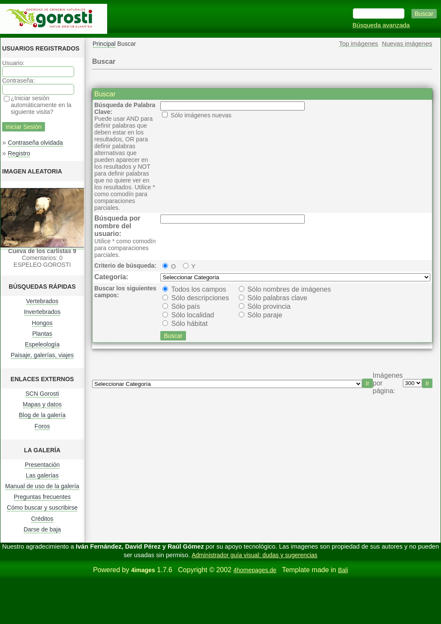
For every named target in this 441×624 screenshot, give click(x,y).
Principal (104, 43)
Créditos (42, 518)
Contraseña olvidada (35, 142)
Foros (42, 426)
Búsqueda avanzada (381, 25)
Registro (19, 153)
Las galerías (42, 475)
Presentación (42, 464)
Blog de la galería (42, 415)
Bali (343, 570)
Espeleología (42, 344)
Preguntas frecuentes (42, 496)
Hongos (42, 322)
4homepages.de (254, 570)
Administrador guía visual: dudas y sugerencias (254, 555)
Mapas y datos (42, 404)
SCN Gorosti (42, 393)
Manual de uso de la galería (42, 486)
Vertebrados (42, 301)
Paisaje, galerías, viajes (42, 355)
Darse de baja (42, 529)
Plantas (42, 333)
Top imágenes (358, 43)
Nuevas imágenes (407, 43)
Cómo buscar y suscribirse (42, 507)
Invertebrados (42, 311)
